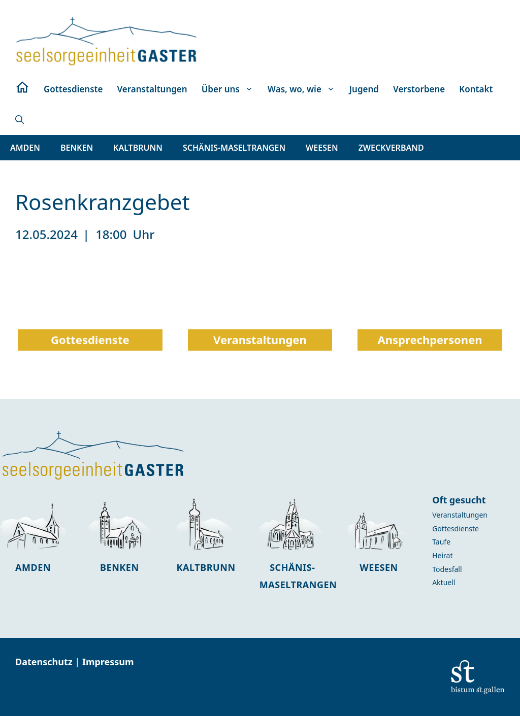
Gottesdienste (73, 89)
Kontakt (476, 89)
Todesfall (447, 569)
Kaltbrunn (206, 567)
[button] (19, 120)
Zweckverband (391, 147)
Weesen (379, 567)
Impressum (108, 662)
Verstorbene (419, 89)
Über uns (231, 89)
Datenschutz (45, 662)
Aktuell (443, 582)
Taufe (441, 542)
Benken (119, 567)
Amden (33, 567)
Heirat (442, 555)
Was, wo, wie (305, 89)
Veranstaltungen (152, 89)
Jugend (364, 89)
